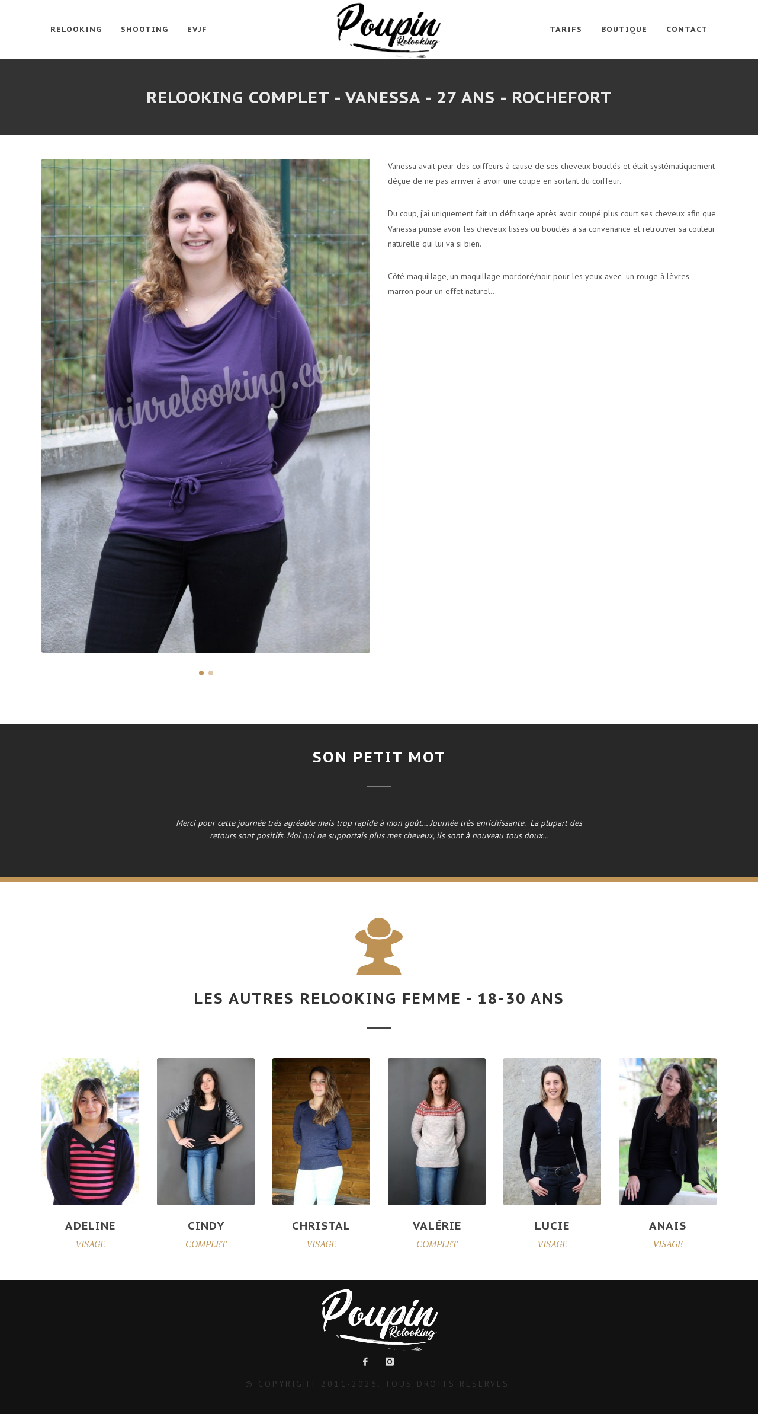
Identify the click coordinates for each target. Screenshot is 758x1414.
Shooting (144, 29)
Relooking (76, 29)
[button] (201, 673)
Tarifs (566, 29)
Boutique (624, 29)
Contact (687, 29)
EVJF (197, 29)
